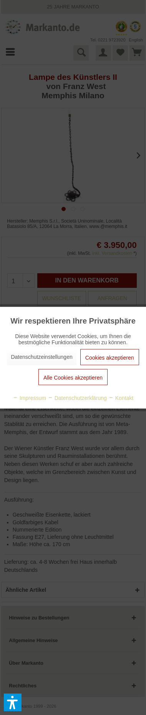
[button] (13, 702)
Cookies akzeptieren (109, 357)
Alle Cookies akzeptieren (73, 377)
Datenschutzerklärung (77, 398)
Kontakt (120, 398)
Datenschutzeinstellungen (41, 356)
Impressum (29, 398)
